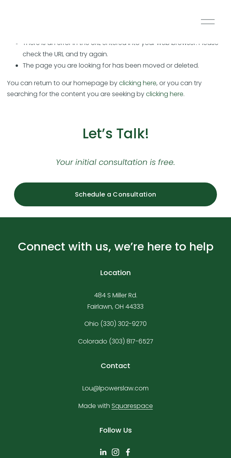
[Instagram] (115, 452)
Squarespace (132, 405)
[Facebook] (128, 452)
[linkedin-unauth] (103, 452)
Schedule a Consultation (115, 194)
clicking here (137, 83)
